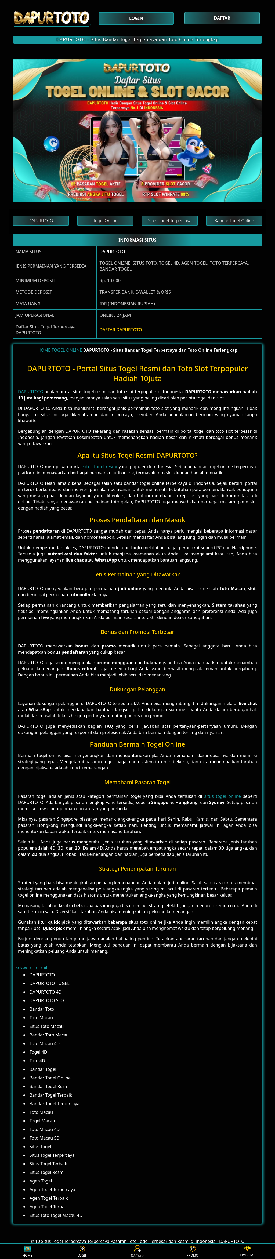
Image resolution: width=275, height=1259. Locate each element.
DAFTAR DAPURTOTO (120, 330)
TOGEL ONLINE (67, 350)
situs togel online (222, 796)
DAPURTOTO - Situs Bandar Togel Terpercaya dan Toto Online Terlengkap (137, 39)
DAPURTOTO (112, 251)
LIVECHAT (247, 1251)
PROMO (192, 1252)
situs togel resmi (100, 467)
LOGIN (83, 1252)
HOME (44, 350)
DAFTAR (137, 1252)
